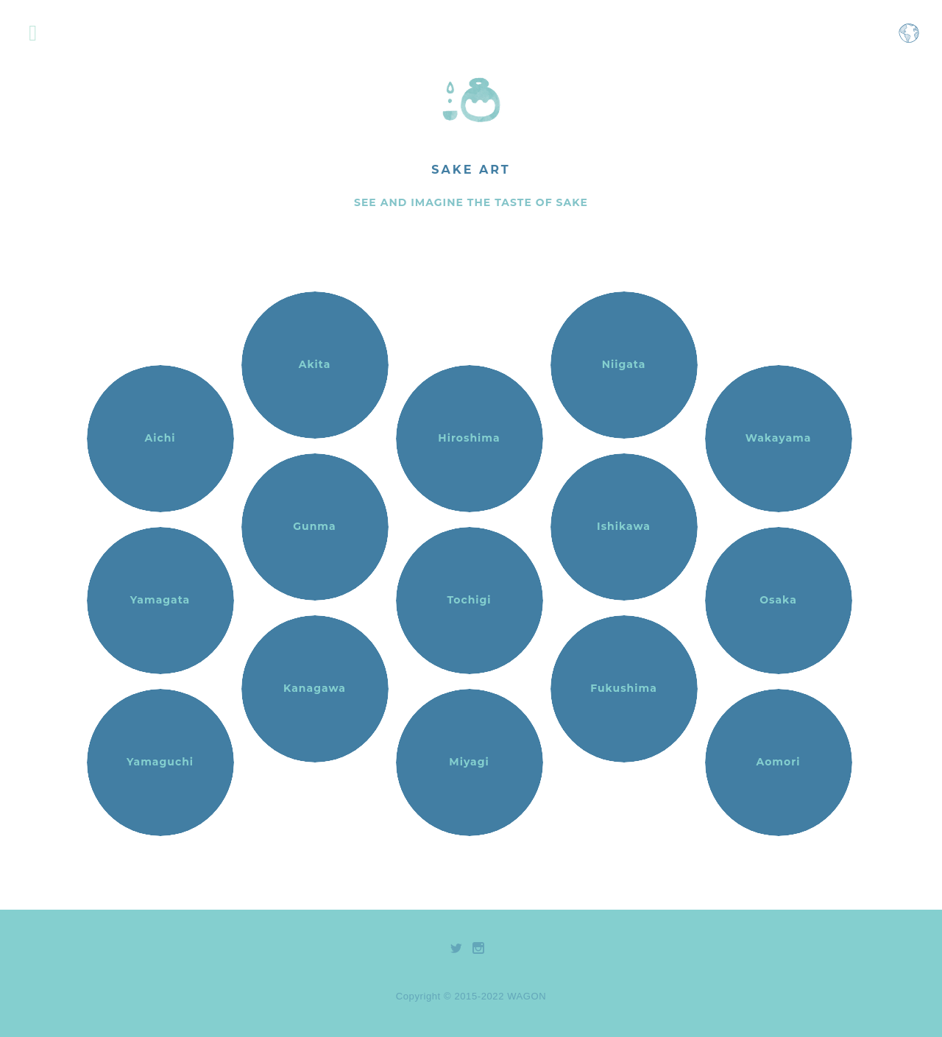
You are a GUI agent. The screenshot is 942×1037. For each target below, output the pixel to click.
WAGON (526, 996)
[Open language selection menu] (909, 40)
